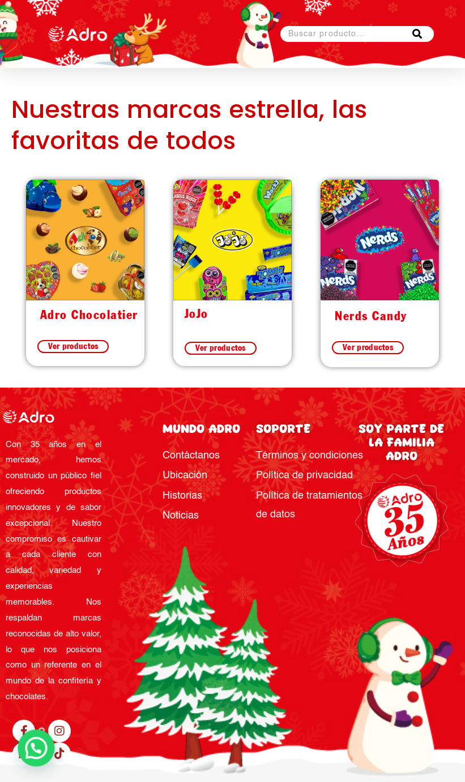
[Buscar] (417, 34)
